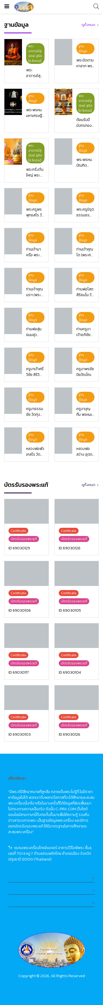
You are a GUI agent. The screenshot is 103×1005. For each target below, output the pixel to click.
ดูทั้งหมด (88, 24)
